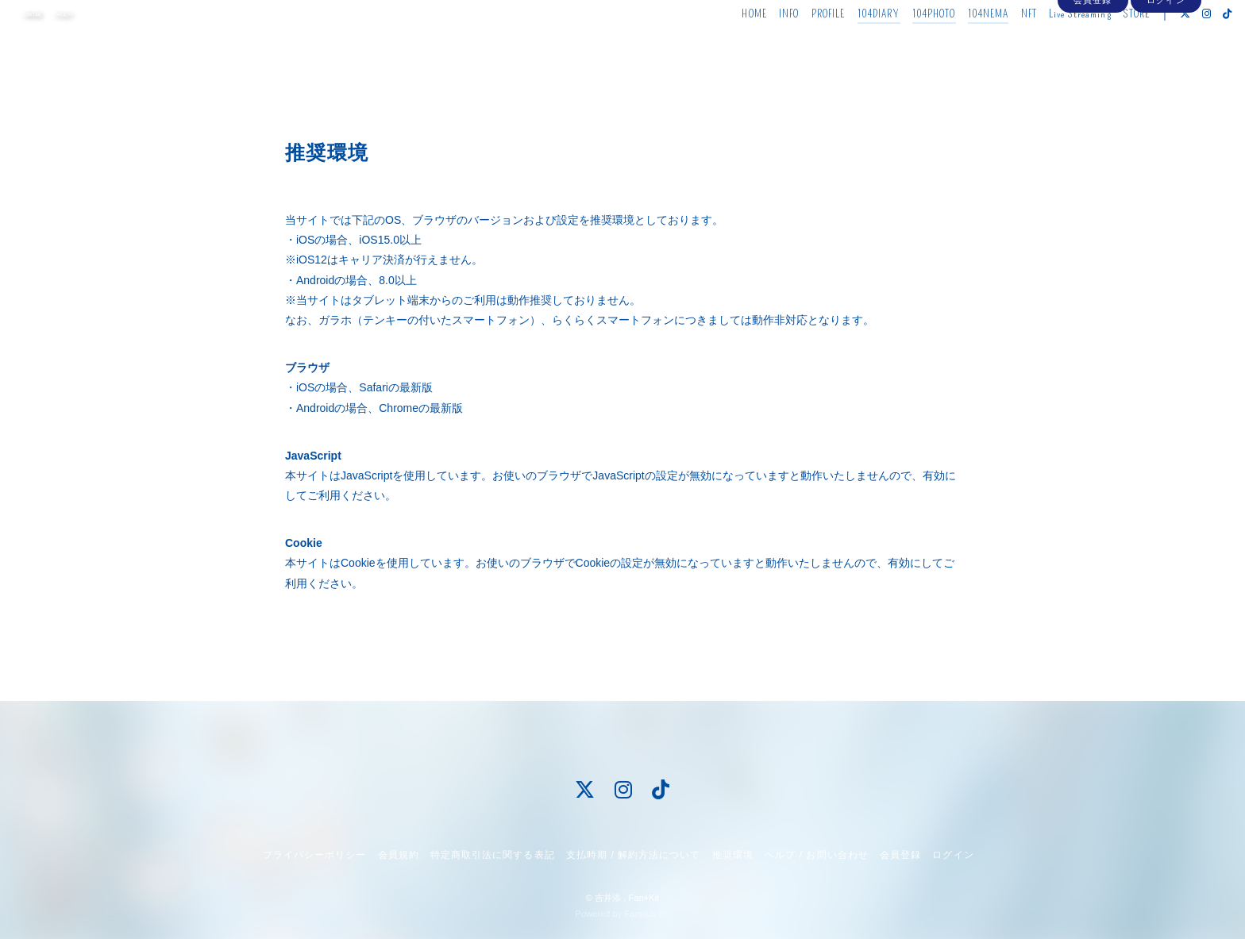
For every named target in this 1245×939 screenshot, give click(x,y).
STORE (1103, 45)
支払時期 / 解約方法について (633, 854)
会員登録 (1092, 73)
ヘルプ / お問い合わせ (816, 854)
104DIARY (845, 45)
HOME (721, 45)
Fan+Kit (643, 897)
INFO (755, 45)
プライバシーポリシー (314, 854)
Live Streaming (1047, 45)
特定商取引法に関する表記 (492, 854)
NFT (996, 45)
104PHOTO (901, 45)
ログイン (1166, 73)
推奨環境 (733, 854)
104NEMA (955, 45)
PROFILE (795, 45)
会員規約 (398, 854)
